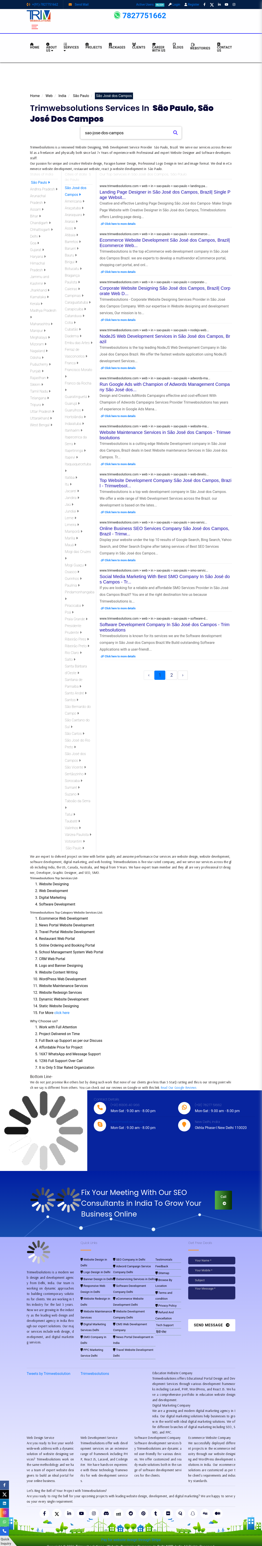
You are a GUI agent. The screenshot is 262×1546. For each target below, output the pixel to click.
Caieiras (72, 289)
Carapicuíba (75, 309)
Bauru (71, 255)
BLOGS (178, 46)
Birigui (71, 262)
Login (174, 4)
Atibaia (71, 235)
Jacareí (72, 491)
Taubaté (72, 821)
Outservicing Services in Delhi (132, 1278)
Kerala (36, 304)
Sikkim (36, 384)
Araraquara (75, 215)
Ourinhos (73, 578)
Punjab (37, 371)
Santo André (76, 693)
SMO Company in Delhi (96, 1327)
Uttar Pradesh (42, 411)
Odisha (37, 358)
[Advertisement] (131, 79)
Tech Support (163, 1322)
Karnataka (39, 297)
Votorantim (75, 841)
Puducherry (40, 364)
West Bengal (41, 425)
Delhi (35, 236)
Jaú (69, 504)
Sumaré (72, 787)
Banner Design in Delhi (95, 1272)
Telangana (39, 398)
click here (62, 1013)
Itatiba (71, 477)
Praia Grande (76, 619)
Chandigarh (40, 223)
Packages (117, 46)
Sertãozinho (75, 774)
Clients (138, 46)
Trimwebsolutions (95, 1368)
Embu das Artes (78, 343)
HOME (34, 46)
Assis (70, 228)
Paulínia (72, 585)
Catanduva (74, 316)
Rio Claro (73, 653)
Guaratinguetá (77, 397)
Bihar (35, 216)
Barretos (73, 242)
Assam (37, 209)
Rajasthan (39, 378)
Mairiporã (73, 531)
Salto (70, 659)
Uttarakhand (41, 418)
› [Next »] (182, 675)
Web (49, 96)
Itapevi (71, 457)
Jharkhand (39, 290)
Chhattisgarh (41, 229)
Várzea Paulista (78, 835)
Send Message (212, 1325)
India (62, 96)
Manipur (38, 331)
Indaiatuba (74, 424)
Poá (69, 612)
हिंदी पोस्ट (160, 1328)
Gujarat (37, 250)
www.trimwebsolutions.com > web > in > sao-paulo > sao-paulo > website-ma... (154, 426)
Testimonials (163, 1259)
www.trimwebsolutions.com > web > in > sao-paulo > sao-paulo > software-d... (154, 618)
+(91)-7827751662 (42, 4)
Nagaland (39, 351)
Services (71, 47)
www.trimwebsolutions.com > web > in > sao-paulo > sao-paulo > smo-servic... (154, 570)
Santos (71, 700)
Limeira (72, 525)
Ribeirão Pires (77, 639)
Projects (93, 46)
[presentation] (219, 1310)
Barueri (72, 248)
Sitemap (161, 1272)
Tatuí (70, 814)
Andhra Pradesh (43, 189)
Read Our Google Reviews (178, 1087)
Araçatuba (74, 208)
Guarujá (72, 403)
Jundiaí (72, 511)
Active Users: (150, 4)
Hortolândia (75, 417)
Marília (71, 538)
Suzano (72, 794)
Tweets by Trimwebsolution (48, 1368)
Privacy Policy (165, 1303)
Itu (68, 484)
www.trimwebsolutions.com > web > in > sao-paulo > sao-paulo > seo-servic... (153, 522)
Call (223, 1200)
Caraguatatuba (78, 302)
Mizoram (38, 344)
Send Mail (79, 4)
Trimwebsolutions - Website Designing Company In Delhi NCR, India (129, 1541)
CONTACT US (224, 47)
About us (51, 47)
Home (35, 96)
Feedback (161, 1266)
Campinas (74, 296)
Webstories (200, 46)
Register (191, 4)
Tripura (37, 405)
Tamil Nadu (40, 391)
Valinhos (73, 828)
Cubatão (73, 329)
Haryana (38, 256)
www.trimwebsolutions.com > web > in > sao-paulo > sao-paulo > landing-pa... (153, 186)
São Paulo (80, 96)
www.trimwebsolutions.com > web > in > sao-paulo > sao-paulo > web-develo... (154, 474)
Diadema (73, 336)
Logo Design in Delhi (94, 1266)
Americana (74, 201)
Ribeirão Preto (77, 646)
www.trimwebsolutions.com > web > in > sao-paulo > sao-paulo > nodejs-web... (154, 330)
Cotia (70, 322)
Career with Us (158, 47)
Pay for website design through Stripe (131, 1535)
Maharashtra (41, 324)
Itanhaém (73, 430)
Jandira (72, 498)
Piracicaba (74, 605)
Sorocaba (73, 781)
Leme (70, 518)
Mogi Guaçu (75, 565)
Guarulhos (74, 410)
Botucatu (73, 269)
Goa (34, 243)
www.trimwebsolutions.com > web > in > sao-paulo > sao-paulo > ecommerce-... (155, 234)
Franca (71, 363)
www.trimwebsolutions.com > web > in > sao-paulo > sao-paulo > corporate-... (153, 282)
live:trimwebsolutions (127, 1121)
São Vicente (75, 767)
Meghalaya (40, 337)
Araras (71, 221)
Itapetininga (75, 450)
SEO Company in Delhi (127, 1259)
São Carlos (74, 733)
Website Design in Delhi (96, 1259)
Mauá (70, 545)
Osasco (72, 572)
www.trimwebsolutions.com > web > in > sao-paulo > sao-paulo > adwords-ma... (155, 378)
